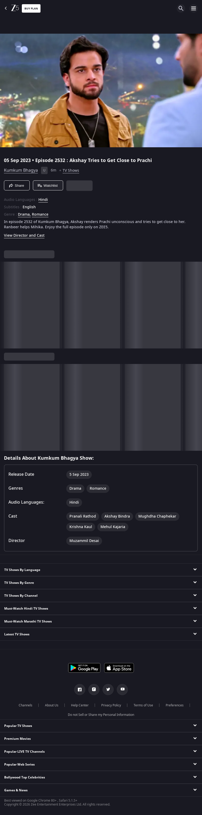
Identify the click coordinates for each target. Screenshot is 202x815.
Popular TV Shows (18, 725)
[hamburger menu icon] (193, 8)
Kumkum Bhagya (21, 170)
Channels (25, 705)
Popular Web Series (19, 764)
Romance (40, 214)
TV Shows (71, 170)
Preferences (175, 705)
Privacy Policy (111, 705)
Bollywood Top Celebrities (24, 777)
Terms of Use (143, 705)
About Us (51, 705)
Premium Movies (17, 738)
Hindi (43, 200)
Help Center (80, 705)
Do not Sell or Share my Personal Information (101, 714)
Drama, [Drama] (24, 214)
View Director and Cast (24, 235)
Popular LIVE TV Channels (24, 751)
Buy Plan (31, 9)
